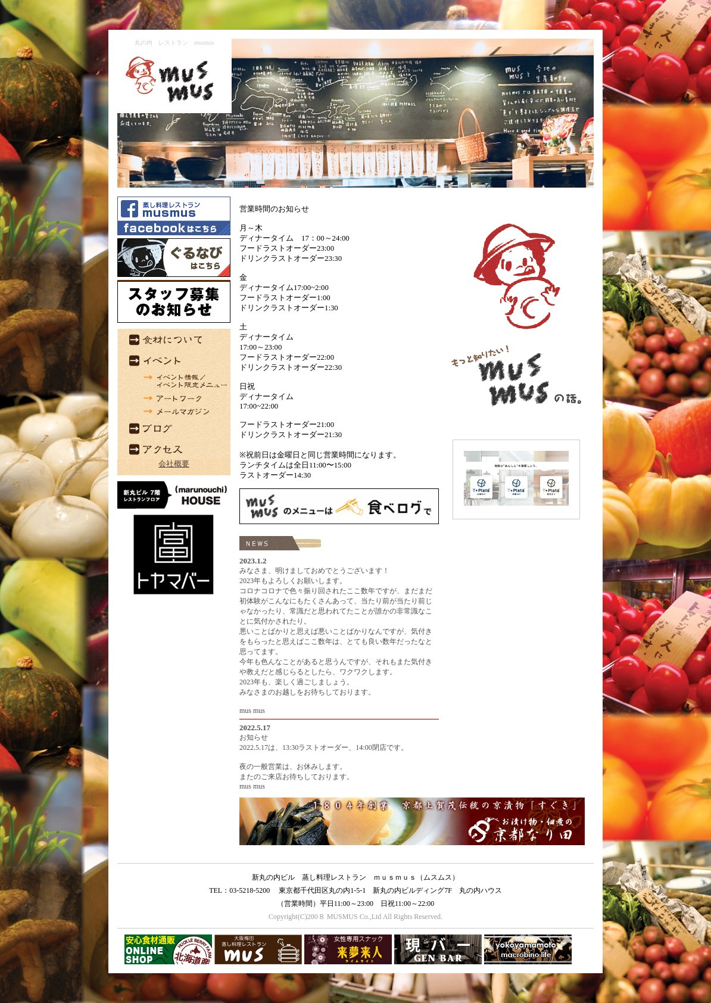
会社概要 (173, 464)
